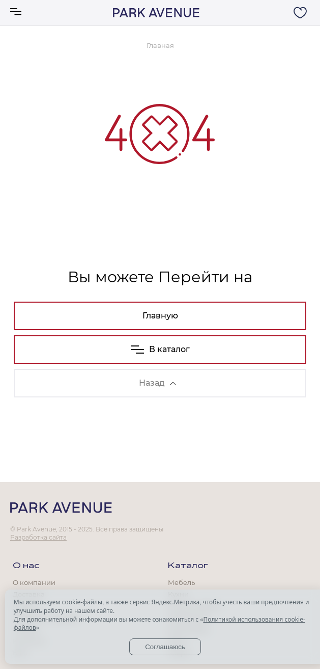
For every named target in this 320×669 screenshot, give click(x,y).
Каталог (188, 566)
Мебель (181, 582)
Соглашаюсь (165, 647)
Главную (160, 315)
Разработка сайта (38, 537)
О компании (34, 582)
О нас (26, 566)
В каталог (160, 349)
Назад (157, 383)
